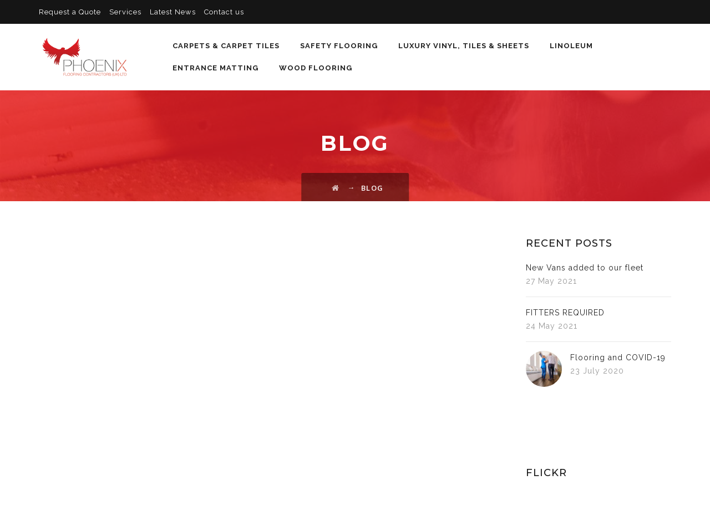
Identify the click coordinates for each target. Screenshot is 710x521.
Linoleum (569, 46)
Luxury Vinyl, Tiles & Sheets (462, 46)
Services (125, 12)
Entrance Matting (214, 68)
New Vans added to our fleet (584, 267)
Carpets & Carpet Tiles (224, 46)
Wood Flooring (314, 68)
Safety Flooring (337, 46)
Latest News (173, 12)
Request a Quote (70, 12)
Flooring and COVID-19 (618, 357)
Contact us (224, 12)
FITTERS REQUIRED (565, 312)
